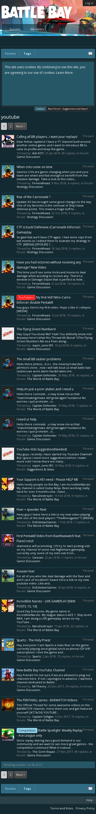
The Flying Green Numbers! (36, 329)
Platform (20, 12)
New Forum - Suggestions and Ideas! (68, 108)
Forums (15, 29)
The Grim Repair (43, 752)
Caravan (37, 557)
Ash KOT (38, 153)
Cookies (40, 108)
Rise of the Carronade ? (33, 197)
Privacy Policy (85, 808)
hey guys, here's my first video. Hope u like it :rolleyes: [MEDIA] (54, 309)
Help (89, 800)
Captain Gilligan (43, 716)
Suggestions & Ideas (40, 469)
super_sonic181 (42, 345)
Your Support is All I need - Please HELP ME (47, 479)
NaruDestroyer (42, 496)
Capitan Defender (44, 375)
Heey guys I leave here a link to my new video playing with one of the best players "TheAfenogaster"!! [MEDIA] (55, 516)
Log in (89, 3)
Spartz (36, 656)
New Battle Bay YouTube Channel (41, 670)
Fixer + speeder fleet (31, 509)
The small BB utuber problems (39, 359)
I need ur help (27, 419)
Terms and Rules (61, 808)
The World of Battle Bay (43, 379)
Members (37, 29)
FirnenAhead (41, 183)
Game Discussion (28, 157)
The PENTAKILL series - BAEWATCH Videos (47, 700)
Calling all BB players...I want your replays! (47, 137)
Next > (20, 126)
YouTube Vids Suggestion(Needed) (42, 449)
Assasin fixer (26, 571)
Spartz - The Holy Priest (33, 640)
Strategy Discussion (30, 187)
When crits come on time (34, 167)
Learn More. (64, 72)
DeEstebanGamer (44, 522)
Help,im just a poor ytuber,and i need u (45, 389)
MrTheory (39, 686)
